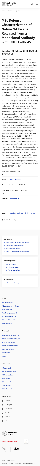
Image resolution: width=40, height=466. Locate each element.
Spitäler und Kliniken (9, 342)
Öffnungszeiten (8, 375)
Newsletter (6, 353)
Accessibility (18, 463)
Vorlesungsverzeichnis (10, 313)
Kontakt (11, 463)
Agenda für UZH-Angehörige (14, 246)
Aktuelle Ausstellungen (13, 283)
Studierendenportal (9, 316)
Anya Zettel (15, 198)
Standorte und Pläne (9, 372)
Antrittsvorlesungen (12, 267)
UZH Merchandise (8, 349)
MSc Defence (15, 179)
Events (10, 11)
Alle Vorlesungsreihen (13, 270)
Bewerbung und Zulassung (11, 306)
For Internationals (9, 382)
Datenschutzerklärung (29, 463)
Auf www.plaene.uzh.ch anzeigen (23, 213)
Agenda (17, 11)
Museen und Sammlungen (11, 339)
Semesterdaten (8, 309)
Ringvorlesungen (11, 264)
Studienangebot (8, 303)
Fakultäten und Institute (11, 335)
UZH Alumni (7, 385)
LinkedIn (6, 401)
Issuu (5, 421)
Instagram (7, 405)
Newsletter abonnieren (13, 248)
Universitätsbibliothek (10, 320)
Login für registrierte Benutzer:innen (17, 251)
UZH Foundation (8, 389)
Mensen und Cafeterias (10, 346)
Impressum (5, 463)
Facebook (7, 409)
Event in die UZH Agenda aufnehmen (17, 243)
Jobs (4, 356)
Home (3, 11)
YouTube (6, 417)
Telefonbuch (7, 368)
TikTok (6, 413)
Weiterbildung (7, 323)
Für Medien (6, 378)
